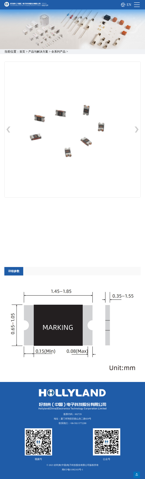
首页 (22, 51)
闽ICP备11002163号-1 (72, 469)
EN (129, 5)
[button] (137, 130)
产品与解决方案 (38, 51)
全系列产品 (58, 51)
